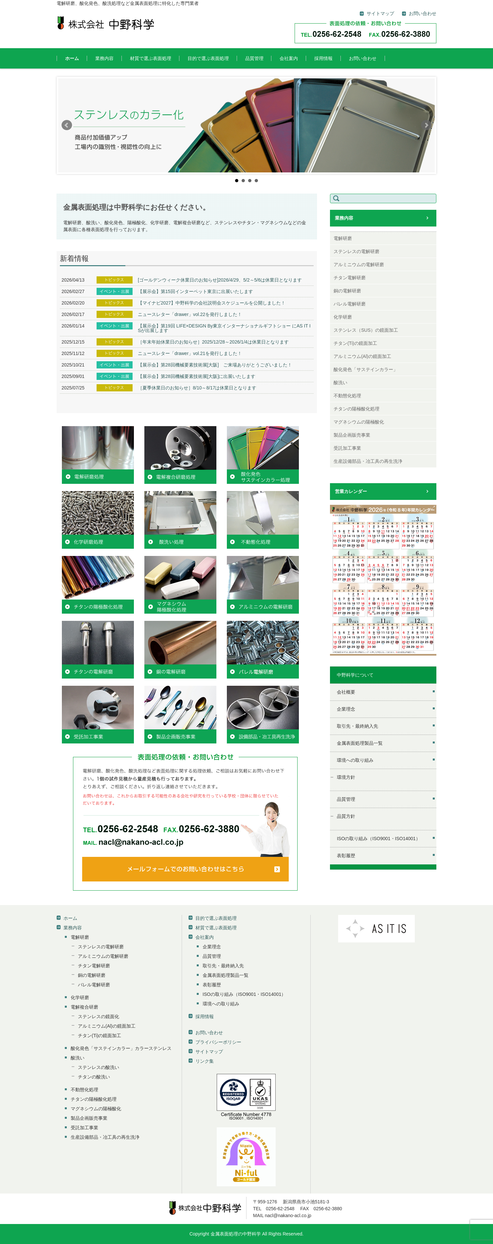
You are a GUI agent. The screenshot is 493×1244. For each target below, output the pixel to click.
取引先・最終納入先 (357, 726)
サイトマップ (209, 1051)
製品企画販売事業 (352, 435)
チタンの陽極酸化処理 (356, 408)
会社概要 (346, 692)
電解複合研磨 (84, 1007)
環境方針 (346, 777)
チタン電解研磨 (350, 277)
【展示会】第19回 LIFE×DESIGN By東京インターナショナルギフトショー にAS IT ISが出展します (224, 328)
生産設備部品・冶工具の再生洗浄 (368, 461)
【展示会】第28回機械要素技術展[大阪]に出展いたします (196, 376)
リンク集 (204, 1061)
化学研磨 (343, 317)
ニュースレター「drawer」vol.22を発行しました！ (190, 314)
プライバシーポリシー (218, 1042)
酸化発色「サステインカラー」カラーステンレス (121, 1048)
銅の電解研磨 (347, 290)
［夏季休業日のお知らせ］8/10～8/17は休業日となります (197, 387)
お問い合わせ (362, 58)
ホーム (72, 58)
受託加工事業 (347, 448)
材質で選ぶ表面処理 (150, 58)
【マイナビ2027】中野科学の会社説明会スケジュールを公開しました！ (211, 303)
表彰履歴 (346, 855)
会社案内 (289, 58)
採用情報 (323, 58)
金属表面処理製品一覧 (360, 743)
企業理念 (346, 709)
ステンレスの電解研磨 (356, 251)
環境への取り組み (355, 760)
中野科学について (355, 675)
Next (426, 125)
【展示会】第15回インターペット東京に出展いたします (195, 291)
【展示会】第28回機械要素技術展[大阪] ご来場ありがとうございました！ (215, 364)
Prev (67, 125)
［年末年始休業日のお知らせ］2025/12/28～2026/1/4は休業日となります (213, 342)
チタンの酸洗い (94, 1076)
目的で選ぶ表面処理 (208, 58)
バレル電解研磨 (350, 303)
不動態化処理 (347, 395)
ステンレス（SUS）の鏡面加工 (366, 330)
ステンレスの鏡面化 (98, 1016)
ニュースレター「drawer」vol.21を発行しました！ (190, 353)
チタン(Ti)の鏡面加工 (355, 343)
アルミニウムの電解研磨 (359, 264)
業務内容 (104, 58)
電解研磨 (343, 238)
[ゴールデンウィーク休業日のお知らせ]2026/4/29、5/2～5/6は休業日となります (220, 280)
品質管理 (254, 58)
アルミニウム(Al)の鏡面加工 (362, 356)
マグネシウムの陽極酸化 (359, 422)
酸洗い (340, 382)
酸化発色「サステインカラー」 (366, 369)
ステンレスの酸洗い (98, 1067)
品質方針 (346, 816)
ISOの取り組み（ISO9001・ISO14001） (378, 838)
